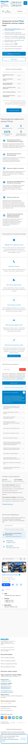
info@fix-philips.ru (6, 688)
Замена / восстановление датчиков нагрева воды (8, 84)
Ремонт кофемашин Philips (8, 666)
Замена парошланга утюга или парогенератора (9, 96)
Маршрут (6, 585)
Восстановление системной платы (8, 75)
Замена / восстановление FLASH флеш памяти (9, 88)
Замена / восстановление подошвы (8, 79)
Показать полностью (7, 504)
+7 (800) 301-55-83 (16, 2)
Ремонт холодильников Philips (9, 663)
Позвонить (20, 11)
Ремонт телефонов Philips (8, 657)
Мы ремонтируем (6, 11)
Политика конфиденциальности (14, 729)
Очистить (22, 369)
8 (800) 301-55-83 (5, 684)
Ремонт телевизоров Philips (8, 660)
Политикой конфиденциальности (17, 529)
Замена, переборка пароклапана (9, 91)
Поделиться (2, 717)
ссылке (7, 650)
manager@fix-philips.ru (7, 692)
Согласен (23, 739)
